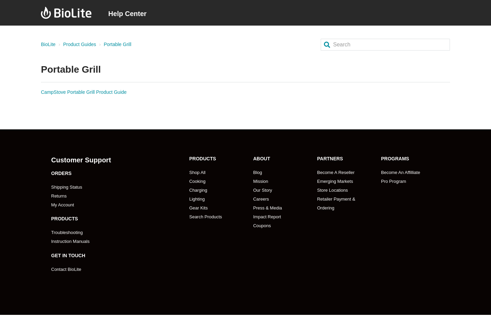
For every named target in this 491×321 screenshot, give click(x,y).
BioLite (48, 44)
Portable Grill (117, 44)
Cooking (197, 181)
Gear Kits (198, 207)
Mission (260, 181)
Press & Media (267, 207)
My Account (62, 204)
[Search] (385, 44)
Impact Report (267, 216)
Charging (198, 190)
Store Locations (332, 190)
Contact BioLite (66, 269)
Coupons (262, 225)
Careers (261, 199)
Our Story (262, 190)
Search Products (205, 216)
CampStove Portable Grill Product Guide (84, 92)
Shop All (197, 172)
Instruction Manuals (70, 241)
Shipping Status (66, 187)
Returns (59, 196)
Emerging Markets (335, 181)
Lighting (197, 199)
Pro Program (393, 181)
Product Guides (79, 44)
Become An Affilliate (400, 172)
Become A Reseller (336, 172)
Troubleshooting (67, 232)
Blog (257, 172)
